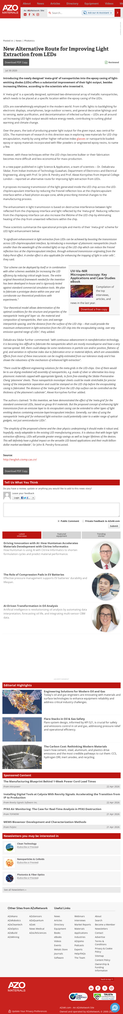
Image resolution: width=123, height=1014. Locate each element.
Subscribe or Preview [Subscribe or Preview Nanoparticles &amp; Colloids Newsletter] (28, 862)
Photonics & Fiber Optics (31, 874)
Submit (114, 526)
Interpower (14, 786)
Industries (79, 937)
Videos (57, 941)
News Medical (36, 928)
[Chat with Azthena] (115, 1007)
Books (57, 932)
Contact (99, 932)
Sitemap (99, 955)
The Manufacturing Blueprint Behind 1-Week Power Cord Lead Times (50, 781)
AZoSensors (35, 916)
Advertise (100, 937)
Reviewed (113, 62)
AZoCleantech (15, 924)
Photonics (29, 40)
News (19, 40)
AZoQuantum (36, 920)
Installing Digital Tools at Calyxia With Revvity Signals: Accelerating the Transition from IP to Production (62, 795)
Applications (81, 932)
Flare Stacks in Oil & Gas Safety (64, 719)
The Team (79, 957)
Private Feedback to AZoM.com (102, 521)
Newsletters (101, 928)
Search (98, 920)
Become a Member (105, 924)
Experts (78, 949)
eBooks (58, 937)
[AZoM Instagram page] (38, 14)
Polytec (12, 827)
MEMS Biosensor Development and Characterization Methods (45, 822)
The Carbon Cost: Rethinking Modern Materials (75, 746)
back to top (107, 979)
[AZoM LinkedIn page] (25, 14)
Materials (79, 928)
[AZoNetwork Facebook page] (29, 14)
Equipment (60, 928)
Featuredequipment (61, 534)
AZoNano (12, 916)
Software (59, 957)
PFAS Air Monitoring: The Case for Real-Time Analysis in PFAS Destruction (52, 809)
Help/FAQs (80, 953)
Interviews (80, 920)
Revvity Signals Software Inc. (23, 802)
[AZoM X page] (33, 14)
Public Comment (70, 521)
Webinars (79, 916)
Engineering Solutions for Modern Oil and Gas (74, 691)
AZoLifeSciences (37, 932)
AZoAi (32, 924)
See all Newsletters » (15, 889)
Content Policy (102, 959)
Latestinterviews (22, 534)
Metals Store (61, 949)
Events (57, 945)
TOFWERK (14, 814)
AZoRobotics (14, 920)
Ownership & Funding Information (102, 967)
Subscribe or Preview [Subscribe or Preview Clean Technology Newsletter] (28, 846)
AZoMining (13, 937)
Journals (58, 953)
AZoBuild (12, 932)
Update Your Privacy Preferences (27, 1009)
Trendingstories (101, 534)
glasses (81, 138)
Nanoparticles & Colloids (30, 859)
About (98, 916)
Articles (58, 920)
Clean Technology (27, 843)
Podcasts (79, 945)
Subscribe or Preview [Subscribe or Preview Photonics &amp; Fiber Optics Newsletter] (28, 877)
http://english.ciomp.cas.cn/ (20, 459)
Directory (58, 3)
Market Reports (82, 924)
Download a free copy (94, 309)
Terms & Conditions (101, 943)
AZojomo (79, 941)
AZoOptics (13, 928)
